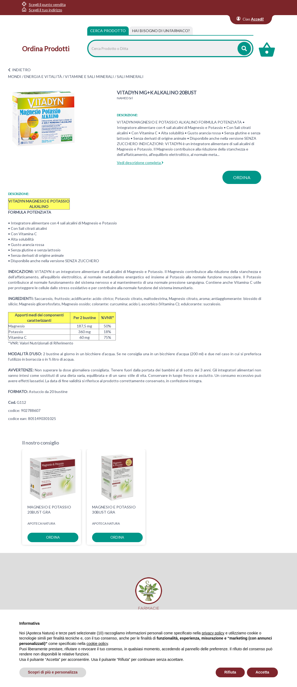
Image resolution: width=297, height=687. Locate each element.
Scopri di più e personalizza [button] (53, 672)
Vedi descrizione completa (140, 162)
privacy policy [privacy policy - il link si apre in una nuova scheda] (213, 633)
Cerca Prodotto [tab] (108, 30)
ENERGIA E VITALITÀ (43, 76)
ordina (241, 177)
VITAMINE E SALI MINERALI (89, 76)
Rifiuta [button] (230, 672)
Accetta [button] (262, 672)
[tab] (161, 30)
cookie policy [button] (97, 643)
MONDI (14, 76)
